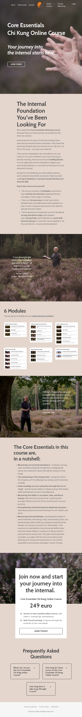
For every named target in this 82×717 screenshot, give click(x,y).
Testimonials (22, 5)
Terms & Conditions (30, 708)
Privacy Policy (44, 708)
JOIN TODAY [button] (16, 64)
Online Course (49, 5)
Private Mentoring (61, 5)
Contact (31, 5)
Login (74, 4)
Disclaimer (54, 708)
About (14, 5)
